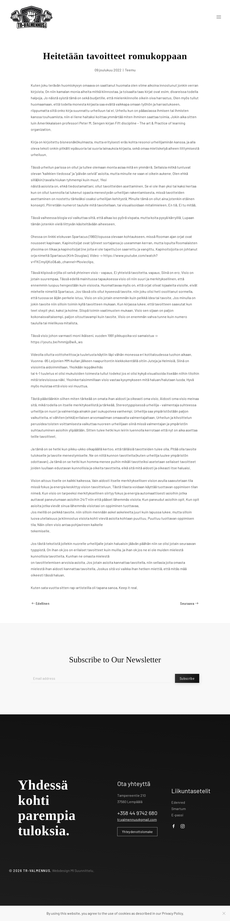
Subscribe (187, 678)
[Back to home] (31, 17)
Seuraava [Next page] (189, 603)
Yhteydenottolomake (137, 831)
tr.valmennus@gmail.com (137, 819)
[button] (219, 17)
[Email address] (100, 678)
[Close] (224, 913)
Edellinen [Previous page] (40, 603)
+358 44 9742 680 (137, 813)
